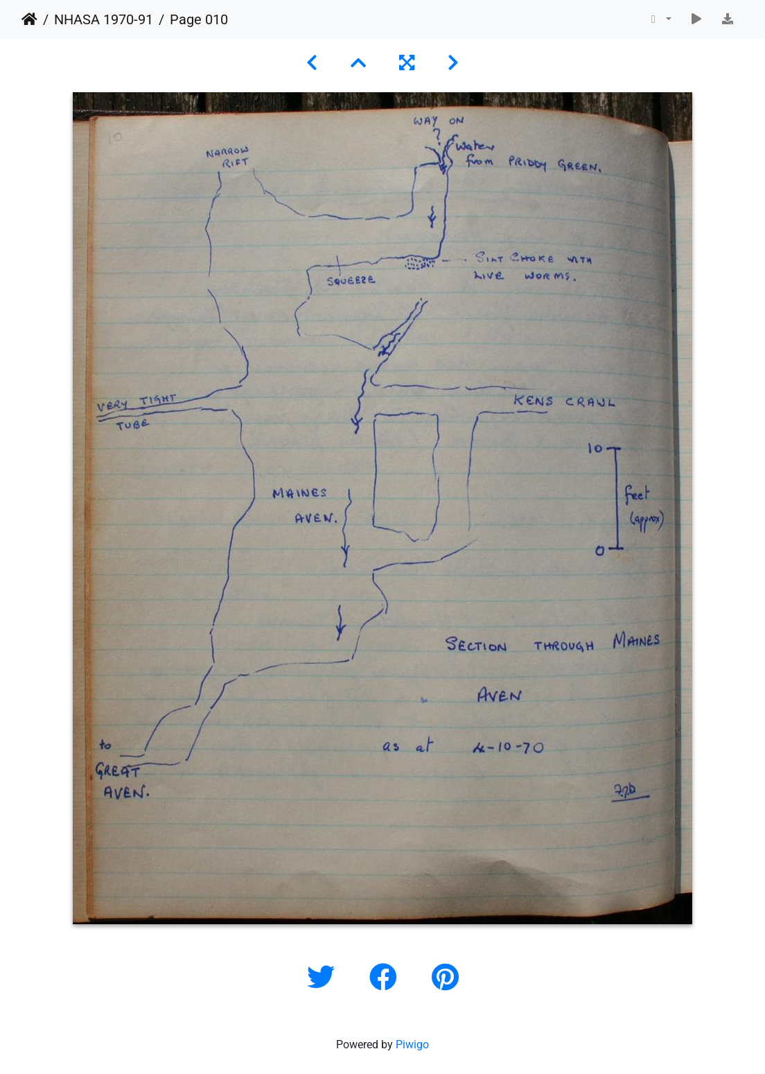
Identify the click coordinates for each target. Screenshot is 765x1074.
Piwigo (412, 1044)
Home (29, 19)
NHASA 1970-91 (103, 19)
